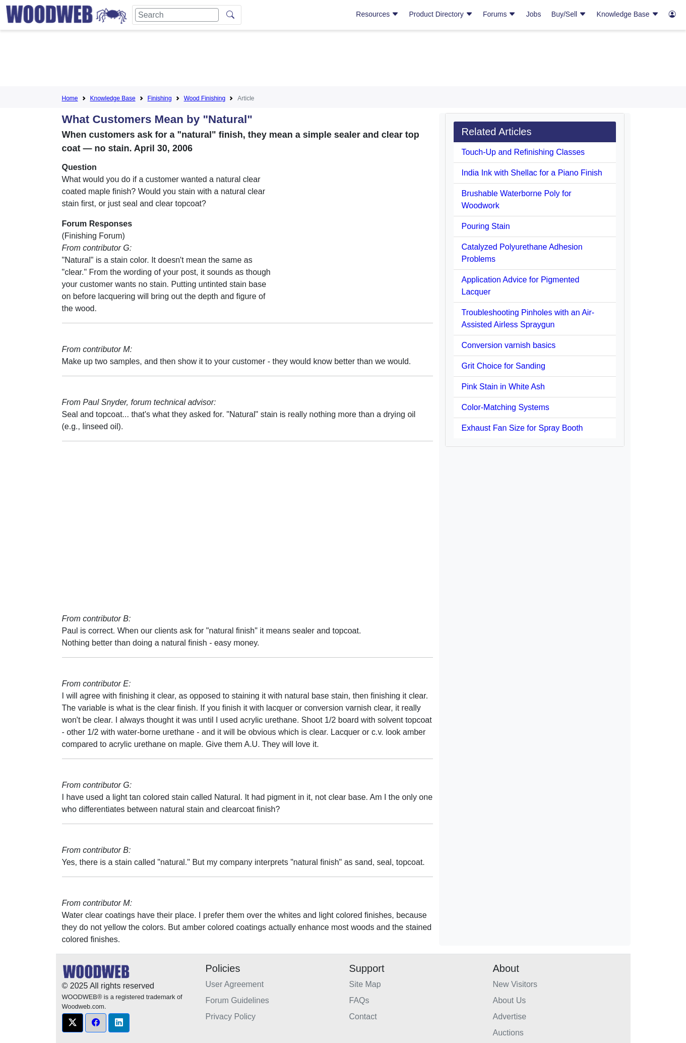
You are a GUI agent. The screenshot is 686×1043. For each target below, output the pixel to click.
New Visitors (515, 984)
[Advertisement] (343, 60)
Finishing (160, 98)
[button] (72, 1022)
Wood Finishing (205, 98)
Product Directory (441, 14)
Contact (363, 1016)
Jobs (533, 14)
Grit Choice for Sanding (503, 366)
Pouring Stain (486, 226)
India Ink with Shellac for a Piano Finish (532, 172)
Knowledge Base (628, 14)
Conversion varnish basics (509, 345)
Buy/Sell (568, 14)
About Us (509, 1000)
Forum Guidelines (237, 1000)
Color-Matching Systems (505, 407)
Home (70, 98)
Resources (377, 14)
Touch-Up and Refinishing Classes (523, 152)
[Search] (177, 15)
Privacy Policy (231, 1016)
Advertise (510, 1016)
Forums (499, 14)
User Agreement (235, 984)
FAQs (359, 1000)
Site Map (365, 984)
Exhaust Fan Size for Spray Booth (522, 428)
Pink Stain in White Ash (503, 386)
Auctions (508, 1032)
